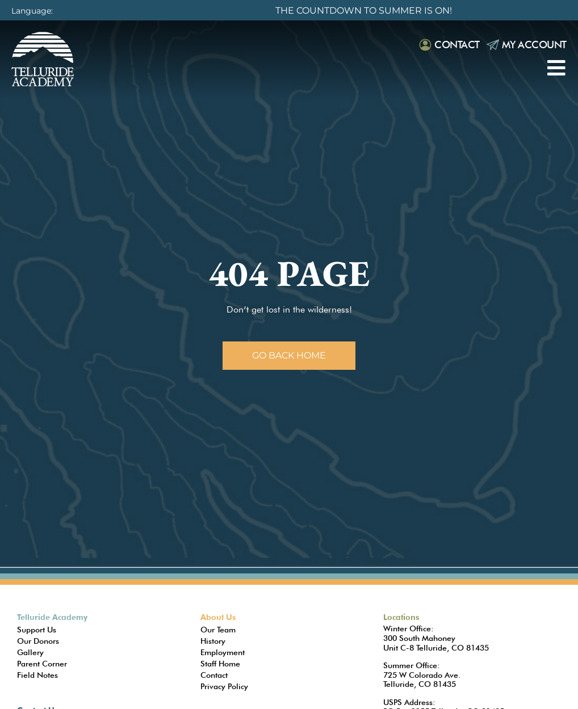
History (212, 640)
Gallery (30, 652)
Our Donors (38, 640)
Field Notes (37, 675)
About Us (218, 617)
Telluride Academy (52, 617)
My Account (534, 44)
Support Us (36, 629)
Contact (457, 44)
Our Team (218, 629)
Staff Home (220, 663)
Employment (222, 652)
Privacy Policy (224, 686)
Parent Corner (42, 663)
